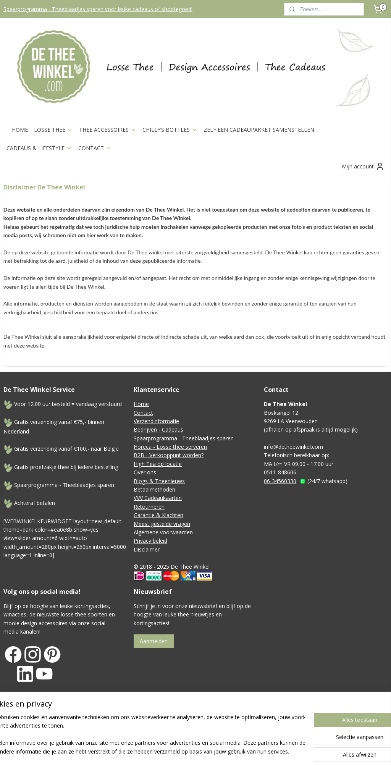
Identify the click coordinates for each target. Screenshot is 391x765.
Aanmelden (154, 641)
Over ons (145, 472)
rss (235, 727)
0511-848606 (280, 472)
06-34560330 (280, 481)
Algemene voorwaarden (163, 532)
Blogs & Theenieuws (159, 481)
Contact (143, 412)
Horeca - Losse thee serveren (170, 446)
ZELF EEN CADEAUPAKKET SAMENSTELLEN (259, 129)
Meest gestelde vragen (162, 523)
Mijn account (363, 166)
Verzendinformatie (156, 421)
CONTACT (94, 148)
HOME (20, 129)
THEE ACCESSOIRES (107, 129)
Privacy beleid (150, 540)
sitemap (218, 727)
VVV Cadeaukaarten (158, 497)
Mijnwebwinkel (330, 727)
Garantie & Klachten (158, 515)
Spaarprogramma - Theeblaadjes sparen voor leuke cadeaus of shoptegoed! (97, 9)
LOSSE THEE (53, 129)
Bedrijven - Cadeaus (158, 429)
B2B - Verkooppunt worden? (169, 455)
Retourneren (149, 506)
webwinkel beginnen (263, 727)
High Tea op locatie (158, 463)
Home (141, 404)
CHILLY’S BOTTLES (169, 129)
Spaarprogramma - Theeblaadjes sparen (184, 438)
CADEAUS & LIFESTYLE (39, 148)
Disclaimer (147, 549)
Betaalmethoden (154, 489)
